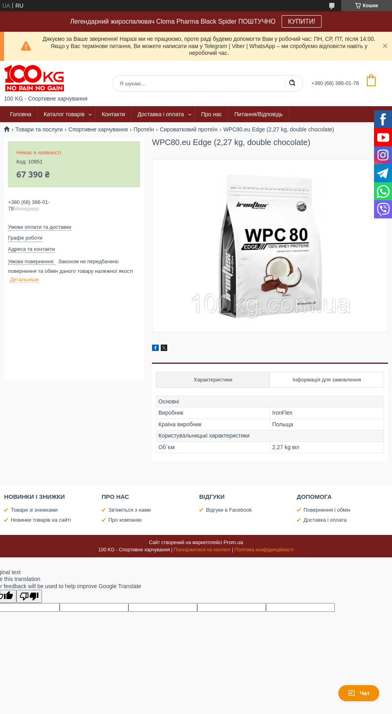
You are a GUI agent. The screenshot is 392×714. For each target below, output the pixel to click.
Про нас (211, 114)
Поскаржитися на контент (202, 550)
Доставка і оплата (161, 114)
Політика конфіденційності (264, 550)
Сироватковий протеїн (189, 129)
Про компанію (125, 520)
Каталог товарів (64, 114)
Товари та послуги (38, 129)
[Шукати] (292, 83)
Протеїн (144, 129)
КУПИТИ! (301, 21)
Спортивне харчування (98, 129)
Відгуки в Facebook (229, 510)
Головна (20, 114)
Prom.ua (233, 542)
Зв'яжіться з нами (129, 510)
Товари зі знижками (34, 510)
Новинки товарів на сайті (41, 520)
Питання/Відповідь (258, 114)
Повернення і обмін (327, 510)
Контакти (113, 114)
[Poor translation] (29, 596)
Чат (359, 693)
